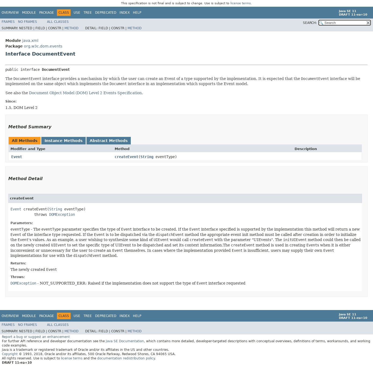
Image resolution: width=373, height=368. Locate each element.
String (146, 157)
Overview (10, 12)
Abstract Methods (109, 141)
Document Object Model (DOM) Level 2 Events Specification (85, 93)
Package (46, 12)
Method (71, 28)
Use (77, 12)
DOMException (62, 214)
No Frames (27, 22)
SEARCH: (310, 23)
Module (29, 12)
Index (124, 12)
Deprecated (105, 12)
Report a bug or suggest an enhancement (36, 337)
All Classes (58, 22)
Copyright (10, 354)
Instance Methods (63, 141)
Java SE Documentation (125, 341)
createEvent (126, 157)
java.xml (30, 40)
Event (16, 157)
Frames (8, 22)
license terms (240, 3)
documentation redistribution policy (126, 358)
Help (137, 12)
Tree (88, 12)
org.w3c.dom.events (43, 46)
